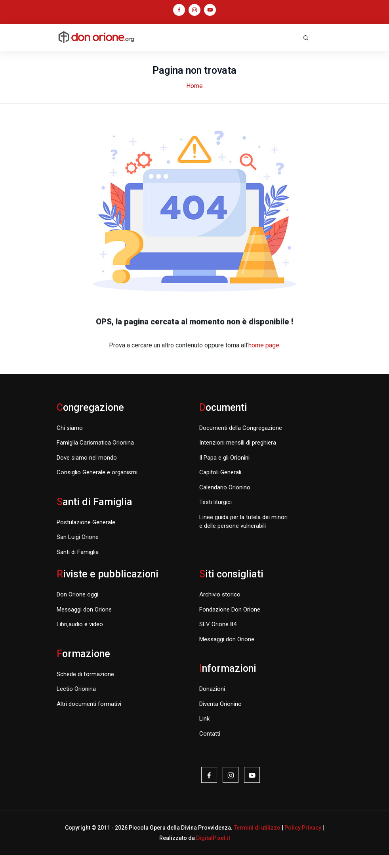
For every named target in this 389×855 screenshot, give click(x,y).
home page (263, 345)
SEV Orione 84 (217, 624)
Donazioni (212, 688)
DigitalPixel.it (213, 838)
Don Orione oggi (77, 594)
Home (194, 86)
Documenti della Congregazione (240, 427)
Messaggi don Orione (84, 609)
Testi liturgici (215, 502)
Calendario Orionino (224, 487)
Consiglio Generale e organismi (97, 472)
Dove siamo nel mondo (87, 457)
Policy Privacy (302, 827)
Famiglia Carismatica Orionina (95, 442)
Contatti (209, 733)
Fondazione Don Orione (229, 609)
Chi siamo (70, 427)
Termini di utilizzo (257, 827)
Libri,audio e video (80, 624)
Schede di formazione (85, 674)
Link (204, 718)
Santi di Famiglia (78, 552)
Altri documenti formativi (89, 703)
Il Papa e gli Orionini (224, 457)
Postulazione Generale (86, 522)
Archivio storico (219, 594)
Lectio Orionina (76, 688)
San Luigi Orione (78, 537)
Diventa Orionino (220, 703)
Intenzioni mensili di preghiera (237, 442)
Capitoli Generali (220, 472)
